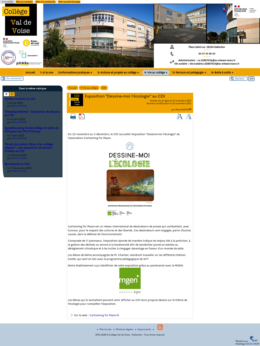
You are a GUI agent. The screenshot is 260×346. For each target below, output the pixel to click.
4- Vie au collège (156, 72)
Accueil (30, 72)
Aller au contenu (24, 1)
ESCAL (249, 343)
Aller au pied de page (69, 1)
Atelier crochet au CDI (20, 99)
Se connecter (14, 78)
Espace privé (143, 329)
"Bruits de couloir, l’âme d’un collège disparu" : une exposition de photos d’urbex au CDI (29, 148)
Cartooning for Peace (103, 315)
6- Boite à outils (222, 72)
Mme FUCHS (182, 109)
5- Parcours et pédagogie (189, 72)
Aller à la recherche (45, 1)
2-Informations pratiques (75, 72)
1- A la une (46, 72)
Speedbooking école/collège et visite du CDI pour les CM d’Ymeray (31, 129)
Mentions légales (123, 329)
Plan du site (104, 329)
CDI (104, 87)
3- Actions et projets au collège (118, 72)
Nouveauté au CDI (17, 164)
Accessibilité (7, 2)
